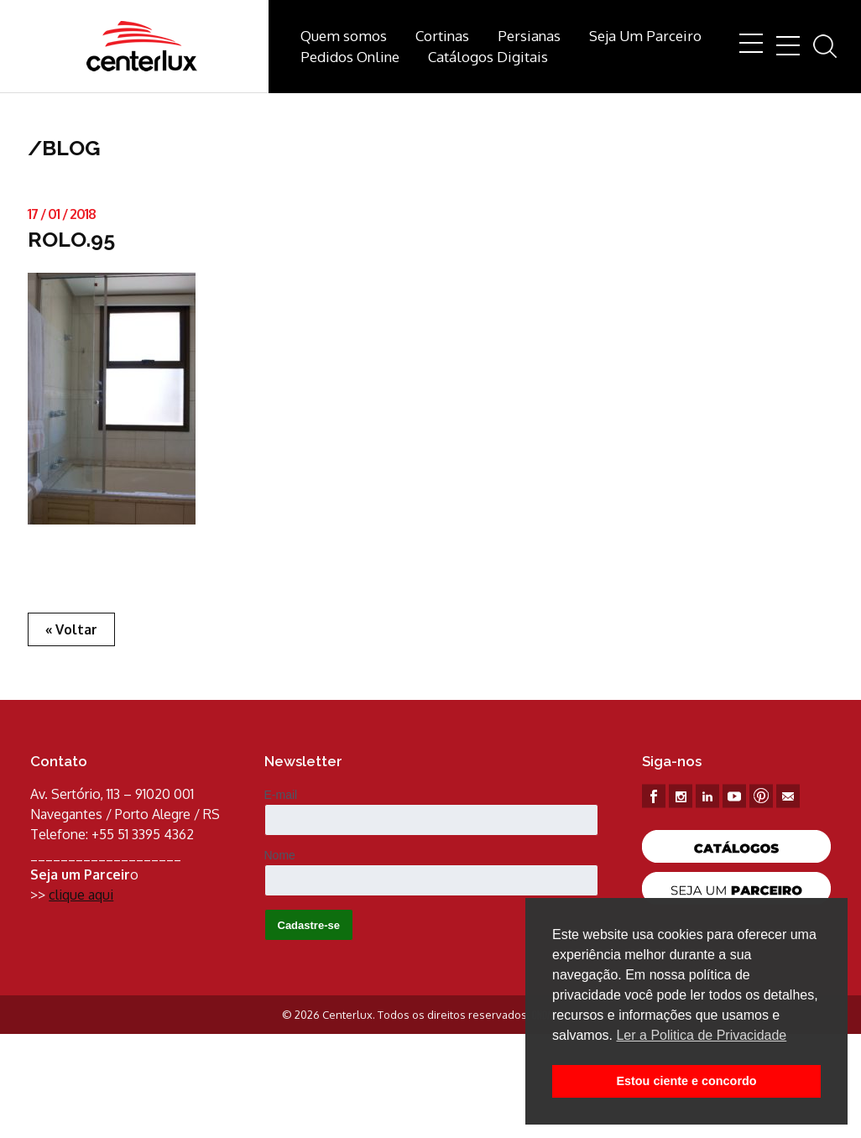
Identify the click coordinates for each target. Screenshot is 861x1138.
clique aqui (81, 894)
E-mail (281, 794)
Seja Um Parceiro (645, 35)
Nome (279, 855)
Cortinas (442, 35)
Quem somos (343, 35)
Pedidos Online (349, 56)
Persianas (529, 35)
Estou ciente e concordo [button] (686, 1081)
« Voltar (71, 629)
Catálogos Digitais (488, 56)
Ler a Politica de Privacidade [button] (701, 1035)
